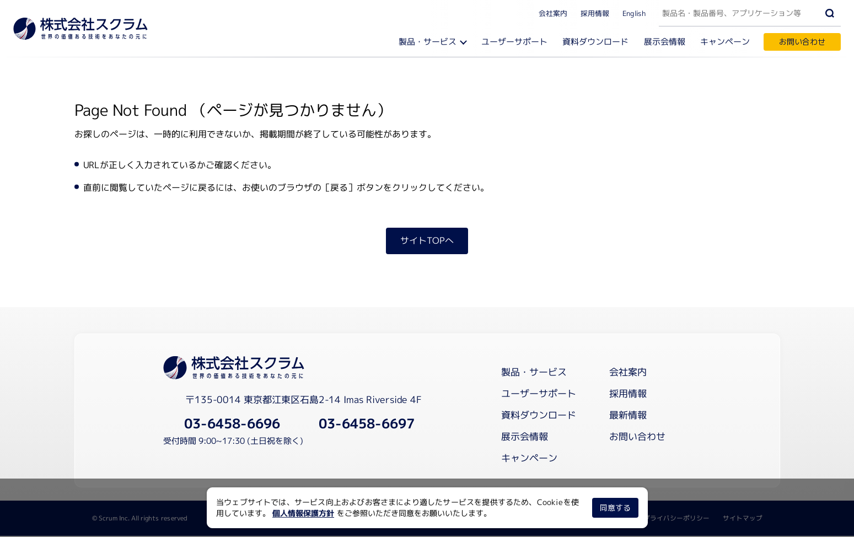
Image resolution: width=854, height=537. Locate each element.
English (634, 13)
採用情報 (595, 13)
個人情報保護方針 (303, 513)
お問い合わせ (802, 41)
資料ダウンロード (598, 41)
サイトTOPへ (427, 241)
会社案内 (553, 13)
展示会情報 (665, 41)
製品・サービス (431, 41)
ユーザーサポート (517, 41)
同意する (614, 507)
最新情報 (628, 416)
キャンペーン (725, 41)
